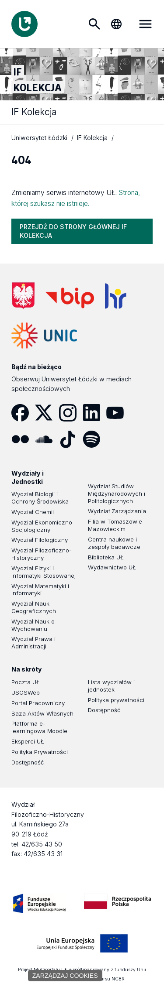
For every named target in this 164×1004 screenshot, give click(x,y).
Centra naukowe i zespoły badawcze (114, 543)
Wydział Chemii (32, 512)
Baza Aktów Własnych (42, 713)
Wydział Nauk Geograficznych (33, 607)
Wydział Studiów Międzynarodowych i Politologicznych (116, 494)
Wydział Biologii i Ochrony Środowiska (40, 498)
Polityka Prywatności (39, 752)
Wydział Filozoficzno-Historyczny (41, 554)
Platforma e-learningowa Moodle (39, 727)
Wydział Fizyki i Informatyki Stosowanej (43, 572)
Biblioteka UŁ (106, 557)
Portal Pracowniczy (38, 703)
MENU (146, 24)
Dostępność (27, 762)
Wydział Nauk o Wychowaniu (33, 625)
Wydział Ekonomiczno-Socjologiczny (43, 526)
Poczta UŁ (25, 682)
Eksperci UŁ (27, 741)
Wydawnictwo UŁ (112, 567)
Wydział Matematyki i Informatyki (40, 590)
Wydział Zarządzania (117, 511)
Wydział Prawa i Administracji (33, 643)
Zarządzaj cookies (65, 975)
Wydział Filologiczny (39, 540)
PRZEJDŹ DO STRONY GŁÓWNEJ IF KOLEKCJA (73, 231)
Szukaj (94, 24)
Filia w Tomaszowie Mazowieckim (115, 525)
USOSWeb (25, 692)
